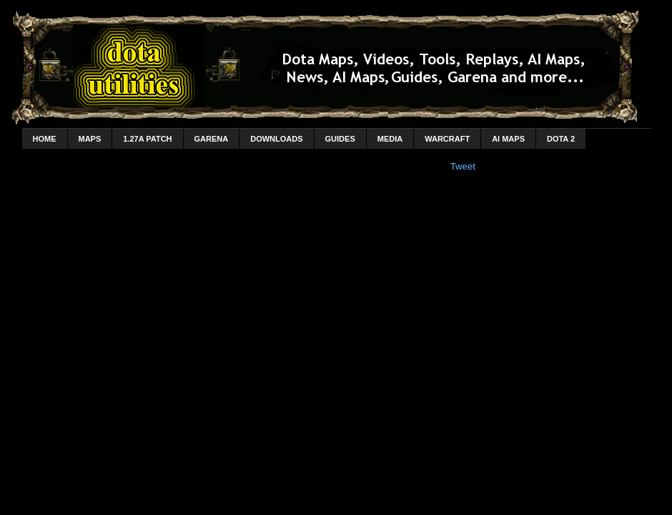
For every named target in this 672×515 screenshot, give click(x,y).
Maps (90, 138)
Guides (340, 138)
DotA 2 (561, 138)
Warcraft (447, 138)
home (44, 138)
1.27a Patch (147, 138)
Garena (211, 138)
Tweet (462, 166)
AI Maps (508, 138)
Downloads (276, 138)
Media (389, 138)
